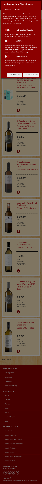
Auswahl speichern (31, 75)
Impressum (16, 9)
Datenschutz (7, 9)
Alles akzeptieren (15, 75)
